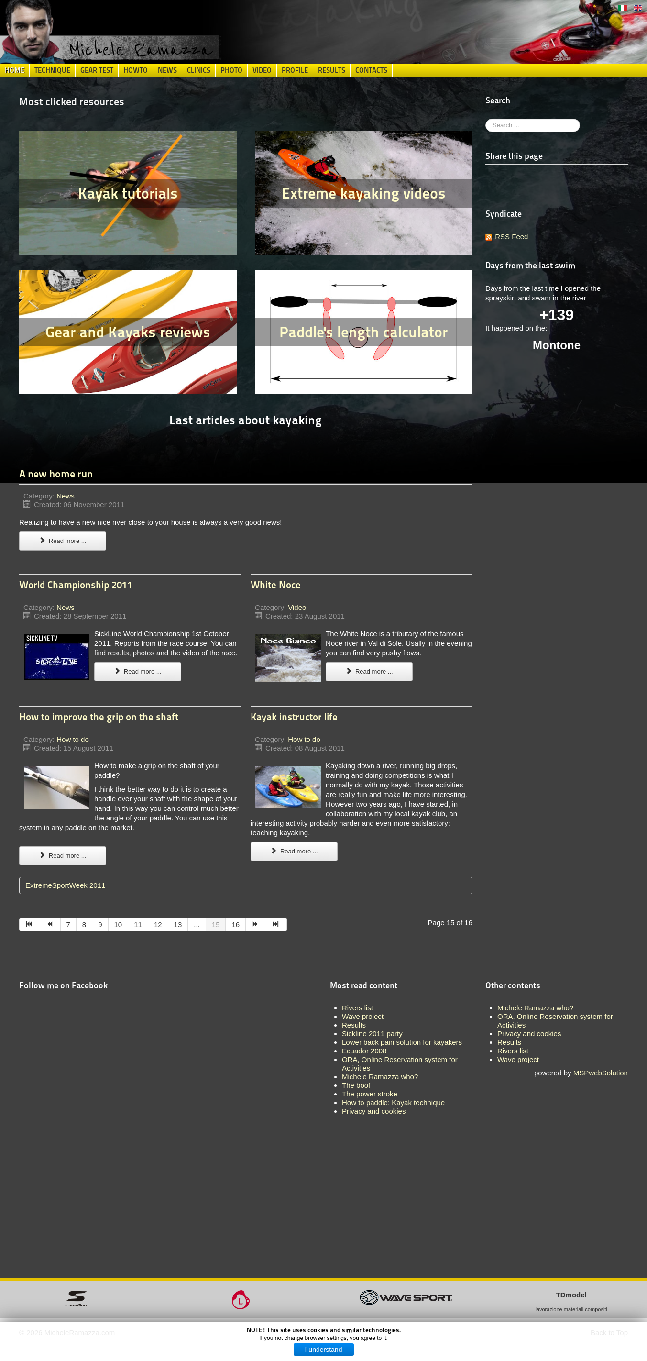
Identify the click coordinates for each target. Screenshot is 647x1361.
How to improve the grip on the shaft (98, 717)
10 (118, 924)
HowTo (135, 70)
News (167, 70)
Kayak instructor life (294, 717)
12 (158, 924)
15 (216, 924)
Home (14, 70)
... (197, 924)
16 (235, 924)
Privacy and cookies (529, 1033)
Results (331, 70)
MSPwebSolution (600, 1073)
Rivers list (512, 1051)
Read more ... (63, 540)
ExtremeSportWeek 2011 (65, 885)
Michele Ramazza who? (535, 1008)
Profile (295, 70)
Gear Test (96, 70)
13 (178, 924)
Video (262, 70)
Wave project (518, 1059)
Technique (52, 70)
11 (138, 924)
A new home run (56, 473)
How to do (72, 739)
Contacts (371, 70)
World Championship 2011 (75, 585)
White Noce (276, 585)
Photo (231, 70)
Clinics (198, 70)
